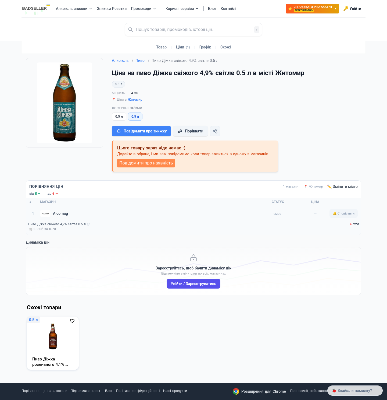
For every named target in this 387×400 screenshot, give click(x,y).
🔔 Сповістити (343, 213)
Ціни (183, 47)
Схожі (225, 47)
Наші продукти (175, 391)
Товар (161, 47)
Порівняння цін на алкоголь (44, 391)
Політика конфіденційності (138, 391)
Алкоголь (122, 60)
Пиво (142, 60)
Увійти (352, 8)
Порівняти (190, 131)
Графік (205, 47)
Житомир (135, 99)
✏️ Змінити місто (342, 186)
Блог (109, 391)
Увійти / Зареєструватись (193, 284)
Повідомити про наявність (146, 163)
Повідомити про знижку (141, 131)
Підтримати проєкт (86, 391)
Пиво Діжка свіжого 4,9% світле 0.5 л (57, 224)
